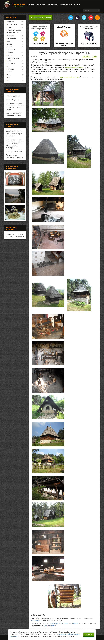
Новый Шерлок (12, 100)
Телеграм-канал (36, 620)
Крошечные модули (14, 103)
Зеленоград (11, 50)
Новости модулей (13, 58)
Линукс (9, 55)
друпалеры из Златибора (69, 77)
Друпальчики (12, 24)
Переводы (10, 69)
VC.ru (61, 623)
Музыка (9, 80)
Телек (9, 75)
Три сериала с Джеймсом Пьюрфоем (15, 156)
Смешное (10, 36)
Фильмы (10, 52)
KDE (8, 77)
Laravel (9, 47)
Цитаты (9, 44)
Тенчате (75, 623)
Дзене (65, 623)
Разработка (11, 33)
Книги (9, 61)
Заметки (31, 4)
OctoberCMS (11, 64)
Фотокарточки (66, 4)
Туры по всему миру (64, 45)
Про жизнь (86, 56)
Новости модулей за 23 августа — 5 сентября (14, 145)
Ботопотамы (88, 44)
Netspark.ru (40, 44)
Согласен (89, 634)
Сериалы (10, 27)
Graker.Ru (18, 4)
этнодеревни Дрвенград (74, 67)
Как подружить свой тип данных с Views (14, 114)
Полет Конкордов (13, 96)
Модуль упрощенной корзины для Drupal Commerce (14, 133)
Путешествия (53, 4)
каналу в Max (50, 626)
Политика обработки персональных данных (15, 235)
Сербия (94, 56)
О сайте (77, 4)
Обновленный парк (13, 139)
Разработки (40, 4)
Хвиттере (54, 623)
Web (8, 41)
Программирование (14, 30)
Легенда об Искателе (14, 151)
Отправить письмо (41, 17)
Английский (11, 38)
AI (7, 66)
